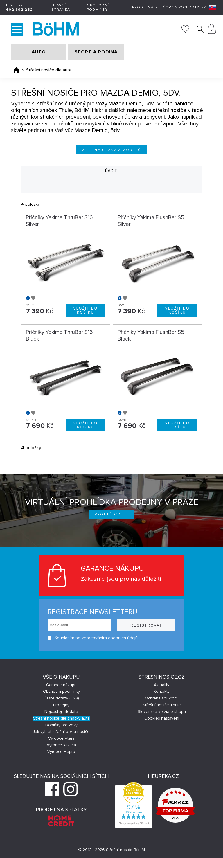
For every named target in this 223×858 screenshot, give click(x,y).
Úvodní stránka (16, 70)
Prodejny (61, 704)
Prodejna (143, 7)
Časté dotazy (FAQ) (61, 698)
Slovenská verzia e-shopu (162, 711)
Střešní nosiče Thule (162, 704)
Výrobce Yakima (61, 744)
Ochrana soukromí (162, 698)
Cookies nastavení (161, 718)
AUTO (39, 52)
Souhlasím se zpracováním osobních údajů (93, 638)
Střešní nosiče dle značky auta (61, 718)
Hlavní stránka (60, 7)
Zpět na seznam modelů (111, 150)
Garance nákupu (61, 684)
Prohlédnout (112, 514)
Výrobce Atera (61, 738)
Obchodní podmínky (98, 7)
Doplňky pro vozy (61, 724)
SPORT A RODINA (96, 52)
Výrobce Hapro (61, 751)
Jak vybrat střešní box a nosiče (61, 731)
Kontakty (189, 7)
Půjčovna (166, 7)
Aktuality (161, 684)
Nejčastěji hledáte (61, 711)
